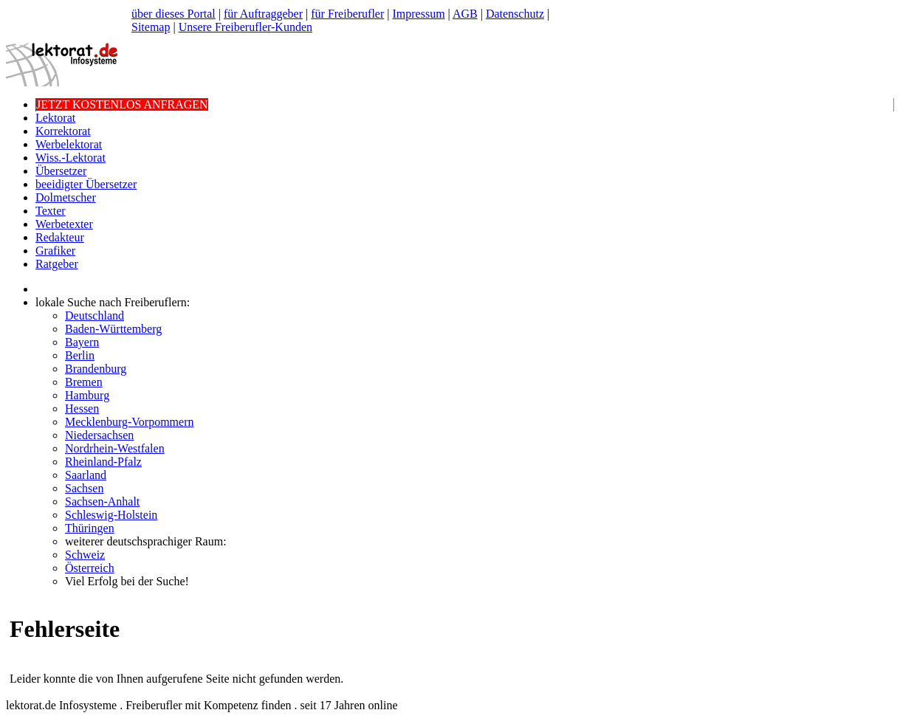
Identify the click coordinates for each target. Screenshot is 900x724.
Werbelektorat (68, 144)
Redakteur (59, 237)
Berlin (80, 355)
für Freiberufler (347, 13)
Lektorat (55, 117)
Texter (50, 210)
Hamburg (87, 395)
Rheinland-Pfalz (103, 461)
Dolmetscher (65, 197)
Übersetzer (60, 171)
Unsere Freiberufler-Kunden (245, 27)
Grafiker (55, 250)
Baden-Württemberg (113, 329)
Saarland (85, 475)
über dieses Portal (173, 13)
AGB (465, 13)
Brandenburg (95, 368)
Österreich (89, 568)
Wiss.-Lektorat (70, 157)
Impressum (418, 13)
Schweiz (85, 554)
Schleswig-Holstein (111, 514)
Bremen (84, 382)
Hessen (82, 408)
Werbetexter (64, 224)
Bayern (82, 342)
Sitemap (150, 27)
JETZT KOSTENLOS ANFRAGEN (122, 104)
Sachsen (84, 488)
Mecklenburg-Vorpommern (129, 422)
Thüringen (89, 528)
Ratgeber (56, 264)
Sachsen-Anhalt (102, 501)
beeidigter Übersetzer (86, 184)
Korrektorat (63, 131)
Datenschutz (515, 13)
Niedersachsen (99, 435)
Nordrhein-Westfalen (115, 448)
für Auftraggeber (263, 13)
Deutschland (94, 315)
